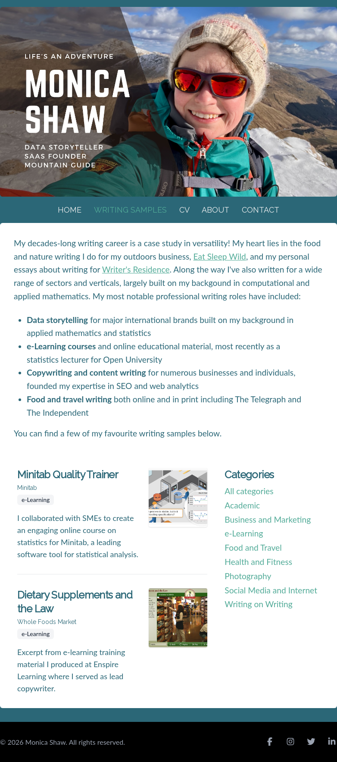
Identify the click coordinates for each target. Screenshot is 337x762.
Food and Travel (253, 547)
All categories (249, 491)
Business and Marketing (268, 519)
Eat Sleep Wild (219, 256)
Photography (248, 576)
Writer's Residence (136, 269)
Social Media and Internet (271, 590)
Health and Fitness (258, 562)
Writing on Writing (258, 604)
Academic (242, 505)
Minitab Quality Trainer (67, 474)
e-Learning (244, 533)
